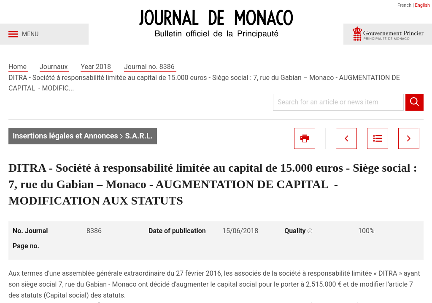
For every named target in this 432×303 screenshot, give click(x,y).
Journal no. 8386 (150, 67)
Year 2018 (97, 67)
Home (18, 67)
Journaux (54, 67)
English (422, 5)
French (404, 5)
